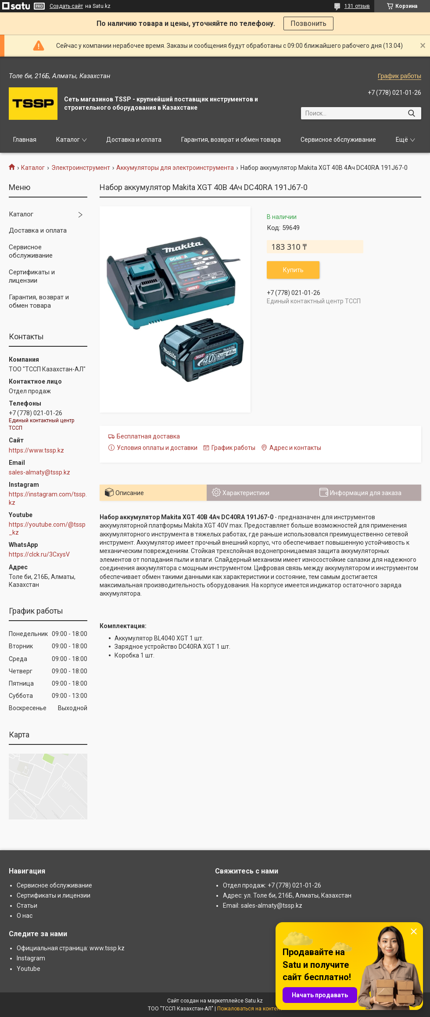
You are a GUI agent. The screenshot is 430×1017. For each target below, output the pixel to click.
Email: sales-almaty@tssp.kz (262, 905)
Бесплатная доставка (148, 436)
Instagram (31, 958)
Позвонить (308, 23)
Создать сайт (66, 6)
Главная (24, 139)
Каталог (68, 139)
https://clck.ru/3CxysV (39, 554)
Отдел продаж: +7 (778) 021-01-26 (272, 885)
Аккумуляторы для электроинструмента (175, 167)
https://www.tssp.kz (36, 450)
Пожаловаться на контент (249, 1009)
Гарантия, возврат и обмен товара (231, 139)
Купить (293, 269)
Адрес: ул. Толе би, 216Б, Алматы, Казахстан (287, 895)
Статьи (27, 905)
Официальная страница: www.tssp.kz (71, 948)
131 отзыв (357, 6)
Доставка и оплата (133, 139)
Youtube (28, 968)
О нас (24, 915)
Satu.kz (254, 1001)
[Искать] (411, 113)
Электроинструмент (80, 167)
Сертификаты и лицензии (32, 276)
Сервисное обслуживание (338, 139)
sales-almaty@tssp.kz (39, 472)
